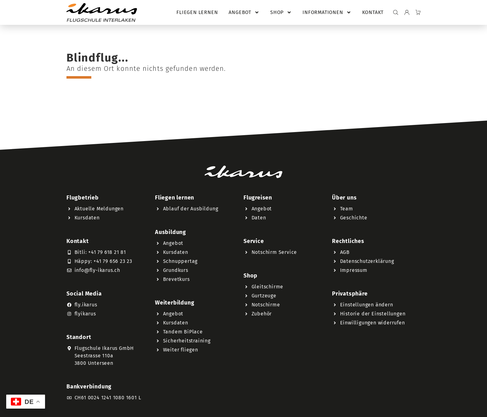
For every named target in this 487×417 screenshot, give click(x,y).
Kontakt (373, 12)
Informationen (327, 12)
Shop (281, 12)
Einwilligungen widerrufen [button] (372, 323)
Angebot (244, 12)
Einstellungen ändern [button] (366, 305)
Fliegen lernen (197, 12)
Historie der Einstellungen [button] (373, 314)
